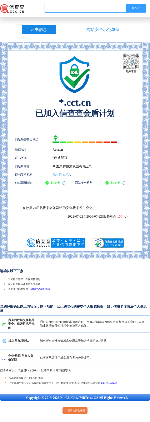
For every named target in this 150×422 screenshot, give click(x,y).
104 (119, 216)
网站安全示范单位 (103, 29)
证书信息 (38, 29)
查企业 (136, 8)
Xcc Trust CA (61, 174)
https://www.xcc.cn (40, 288)
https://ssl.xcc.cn (109, 382)
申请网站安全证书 (75, 410)
